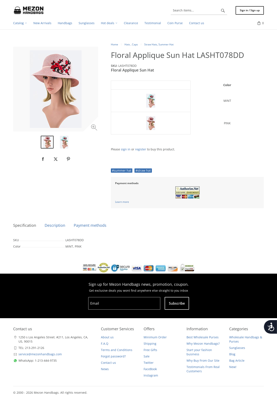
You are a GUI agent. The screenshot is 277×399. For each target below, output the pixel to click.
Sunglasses (237, 348)
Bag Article (236, 360)
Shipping (150, 344)
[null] (43, 159)
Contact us (108, 363)
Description (55, 225)
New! (232, 367)
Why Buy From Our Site (203, 360)
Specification (24, 225)
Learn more (122, 202)
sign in (125, 149)
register (140, 149)
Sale (147, 356)
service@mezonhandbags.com (40, 354)
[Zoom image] (94, 128)
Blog (232, 354)
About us (107, 337)
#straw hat (143, 170)
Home (114, 44)
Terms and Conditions (116, 350)
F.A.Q (104, 344)
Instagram (151, 375)
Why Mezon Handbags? (203, 344)
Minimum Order (155, 337)
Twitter (149, 363)
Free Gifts (150, 350)
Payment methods (90, 225)
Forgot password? (113, 356)
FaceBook (150, 369)
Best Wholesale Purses (203, 337)
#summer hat (121, 170)
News (105, 369)
